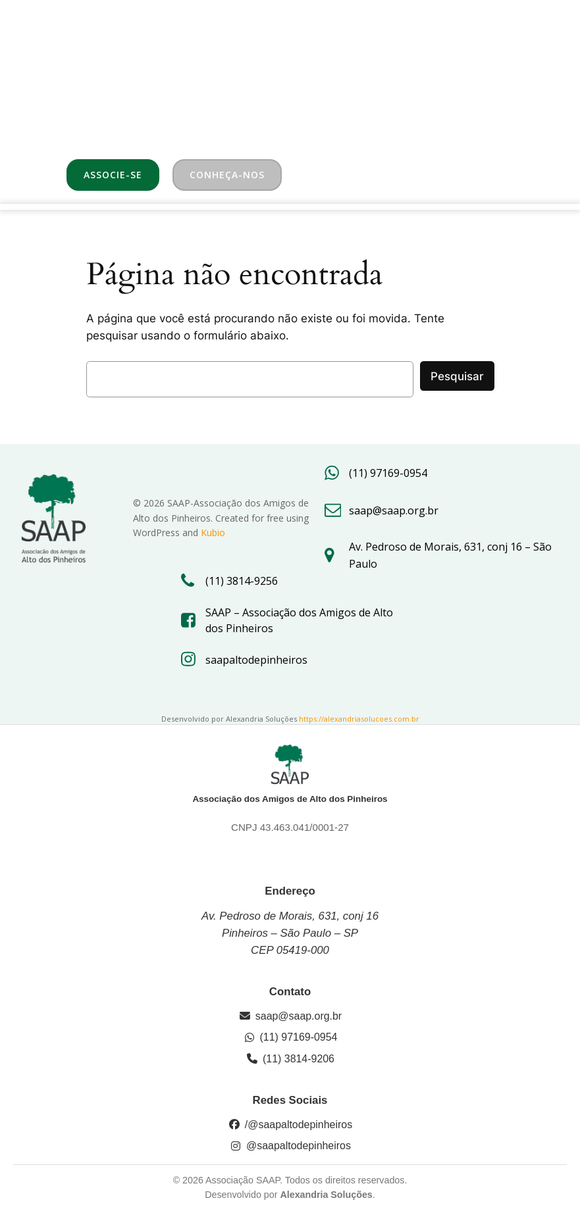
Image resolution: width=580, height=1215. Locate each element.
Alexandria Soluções (326, 1194)
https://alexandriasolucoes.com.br (359, 719)
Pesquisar (457, 376)
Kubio (213, 532)
